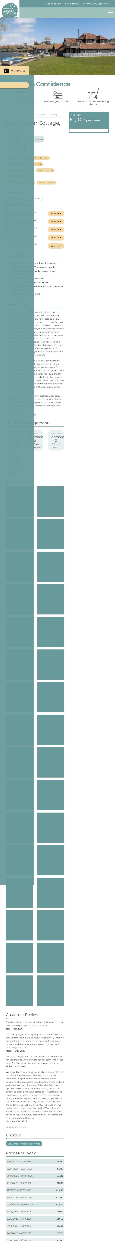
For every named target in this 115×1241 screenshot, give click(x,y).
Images (27, 114)
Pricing (53, 114)
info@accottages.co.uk (97, 3)
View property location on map (24, 1017)
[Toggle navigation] (110, 12)
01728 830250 (72, 3)
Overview (13, 114)
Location (40, 114)
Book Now (55, 213)
